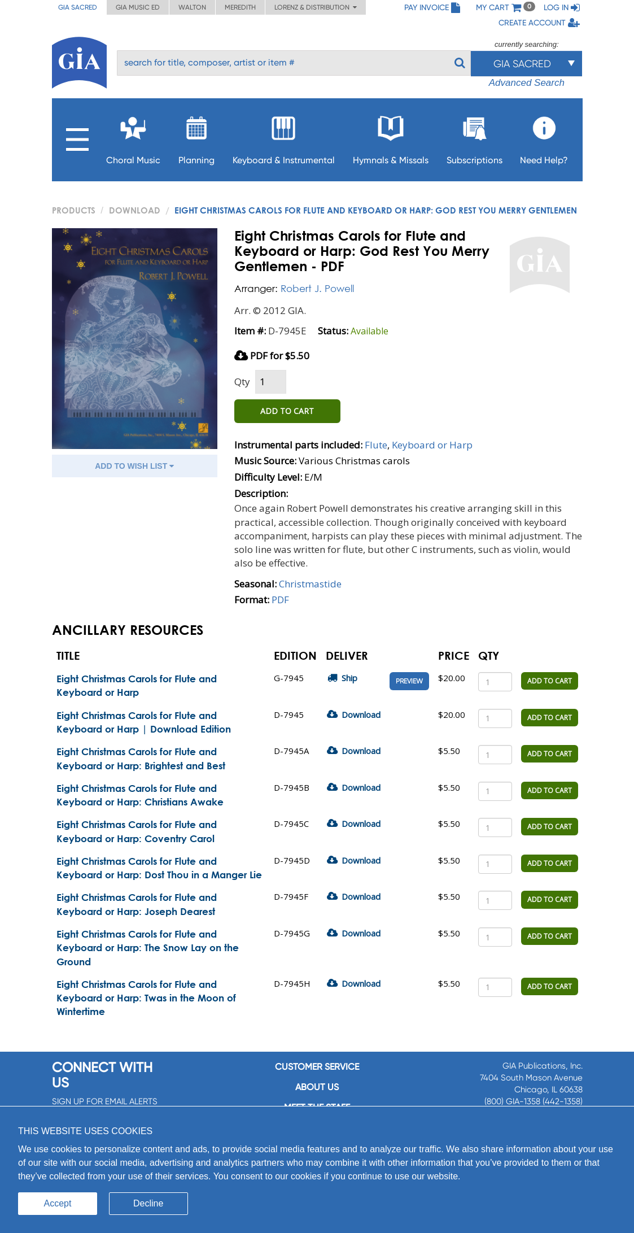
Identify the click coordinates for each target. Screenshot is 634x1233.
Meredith (240, 7)
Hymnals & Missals (391, 136)
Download (134, 210)
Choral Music (133, 136)
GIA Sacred (77, 7)
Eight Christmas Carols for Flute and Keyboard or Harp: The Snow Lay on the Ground (147, 948)
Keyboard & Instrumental (284, 136)
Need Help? (544, 136)
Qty (242, 381)
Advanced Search (527, 82)
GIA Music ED (138, 7)
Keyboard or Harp (432, 444)
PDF (280, 599)
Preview (409, 681)
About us (317, 1087)
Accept (58, 1203)
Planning (196, 136)
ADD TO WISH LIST (134, 465)
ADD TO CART (287, 411)
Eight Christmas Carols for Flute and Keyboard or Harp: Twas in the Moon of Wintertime (146, 998)
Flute (376, 444)
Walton (192, 7)
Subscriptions (474, 136)
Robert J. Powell (317, 288)
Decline (148, 1203)
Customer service (317, 1066)
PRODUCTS (73, 210)
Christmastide (310, 583)
